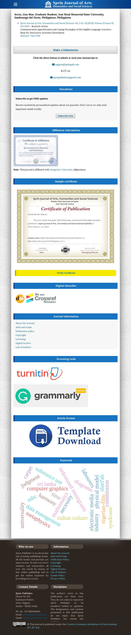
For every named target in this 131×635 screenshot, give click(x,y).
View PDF (35, 35)
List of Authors (58, 572)
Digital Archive (58, 569)
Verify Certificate (66, 272)
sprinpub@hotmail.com (35, 614)
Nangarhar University (61, 169)
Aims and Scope (59, 556)
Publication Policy (60, 559)
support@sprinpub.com (35, 617)
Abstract (24, 35)
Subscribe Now (65, 115)
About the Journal (60, 553)
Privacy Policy (58, 578)
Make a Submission (65, 50)
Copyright (56, 562)
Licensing (55, 565)
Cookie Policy (58, 575)
